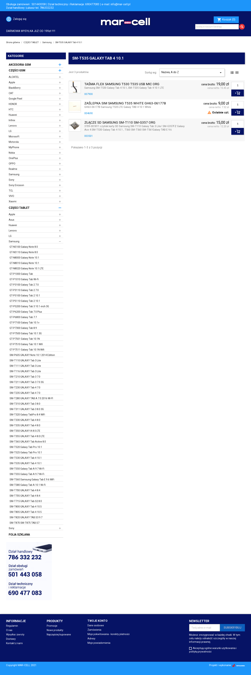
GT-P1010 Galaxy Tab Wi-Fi (24, 279)
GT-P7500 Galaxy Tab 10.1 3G (26, 333)
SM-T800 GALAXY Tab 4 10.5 (26, 506)
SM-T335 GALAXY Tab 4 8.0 (25, 425)
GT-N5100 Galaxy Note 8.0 (24, 246)
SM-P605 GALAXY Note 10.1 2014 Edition (32, 355)
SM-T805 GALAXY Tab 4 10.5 (26, 512)
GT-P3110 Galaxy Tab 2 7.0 (24, 290)
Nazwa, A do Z (192, 73)
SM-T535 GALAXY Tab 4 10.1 (26, 463)
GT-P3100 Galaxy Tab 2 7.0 (24, 284)
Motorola (14, 142)
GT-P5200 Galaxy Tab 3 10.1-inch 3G (29, 306)
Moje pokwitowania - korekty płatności (109, 634)
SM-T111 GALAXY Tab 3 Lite (25, 365)
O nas (9, 630)
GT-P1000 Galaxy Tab (21, 273)
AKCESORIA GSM (20, 64)
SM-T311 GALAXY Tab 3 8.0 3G (27, 409)
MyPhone (14, 147)
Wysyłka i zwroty (15, 634)
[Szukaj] (217, 26)
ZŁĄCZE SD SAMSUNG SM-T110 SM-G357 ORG (119, 122)
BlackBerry (15, 87)
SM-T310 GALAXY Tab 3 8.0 (25, 403)
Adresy (91, 638)
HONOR (13, 104)
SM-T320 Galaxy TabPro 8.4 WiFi (27, 414)
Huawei (13, 114)
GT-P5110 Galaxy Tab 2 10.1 (25, 301)
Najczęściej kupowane (59, 634)
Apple (12, 82)
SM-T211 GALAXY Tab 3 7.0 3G (27, 382)
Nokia (12, 152)
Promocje (52, 625)
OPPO (12, 163)
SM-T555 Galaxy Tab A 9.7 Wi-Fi (27, 474)
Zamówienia (94, 629)
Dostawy (11, 638)
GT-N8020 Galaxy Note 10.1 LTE (27, 268)
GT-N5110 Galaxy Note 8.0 (24, 252)
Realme (13, 169)
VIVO (11, 196)
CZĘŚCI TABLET (19, 207)
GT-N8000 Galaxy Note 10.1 (24, 257)
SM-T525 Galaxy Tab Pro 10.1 (26, 452)
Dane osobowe (96, 625)
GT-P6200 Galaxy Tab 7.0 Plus (26, 311)
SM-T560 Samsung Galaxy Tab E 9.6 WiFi (32, 479)
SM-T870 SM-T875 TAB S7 (24, 522)
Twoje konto (98, 620)
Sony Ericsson (16, 185)
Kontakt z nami (14, 643)
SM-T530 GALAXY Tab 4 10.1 (26, 457)
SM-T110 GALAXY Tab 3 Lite (25, 360)
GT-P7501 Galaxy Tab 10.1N (25, 338)
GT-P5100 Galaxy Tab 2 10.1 (25, 295)
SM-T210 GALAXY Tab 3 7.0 (25, 376)
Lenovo (13, 125)
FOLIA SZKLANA (19, 534)
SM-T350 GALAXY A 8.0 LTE (25, 430)
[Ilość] (237, 86)
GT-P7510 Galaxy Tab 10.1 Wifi (26, 344)
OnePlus (13, 158)
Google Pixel (15, 98)
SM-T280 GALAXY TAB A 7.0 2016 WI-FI (31, 398)
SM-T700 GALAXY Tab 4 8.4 (25, 490)
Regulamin (12, 625)
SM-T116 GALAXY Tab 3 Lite (25, 371)
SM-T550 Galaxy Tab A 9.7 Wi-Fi (27, 468)
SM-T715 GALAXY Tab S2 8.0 (26, 501)
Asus (11, 219)
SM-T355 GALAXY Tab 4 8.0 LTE (27, 436)
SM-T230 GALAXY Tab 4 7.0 (25, 387)
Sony (11, 179)
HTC (11, 109)
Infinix (12, 120)
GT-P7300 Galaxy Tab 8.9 (23, 328)
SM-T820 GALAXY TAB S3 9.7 (26, 517)
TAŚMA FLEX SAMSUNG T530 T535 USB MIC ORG (121, 84)
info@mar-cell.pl (120, 4)
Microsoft (14, 136)
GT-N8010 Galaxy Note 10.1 (24, 263)
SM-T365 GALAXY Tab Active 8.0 (28, 441)
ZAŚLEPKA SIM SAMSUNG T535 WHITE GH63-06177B (125, 103)
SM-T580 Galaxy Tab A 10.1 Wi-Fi (28, 485)
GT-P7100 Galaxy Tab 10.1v (24, 322)
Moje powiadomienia (99, 642)
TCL (11, 190)
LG (10, 131)
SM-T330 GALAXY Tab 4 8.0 (25, 420)
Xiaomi (12, 201)
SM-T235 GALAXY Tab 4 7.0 (25, 393)
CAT (11, 93)
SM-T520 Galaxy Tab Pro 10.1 (26, 447)
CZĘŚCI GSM (17, 70)
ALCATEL (14, 77)
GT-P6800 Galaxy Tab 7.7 (23, 317)
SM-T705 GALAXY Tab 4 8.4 (25, 495)
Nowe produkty (55, 630)
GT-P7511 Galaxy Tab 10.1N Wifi (27, 349)
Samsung (14, 174)
